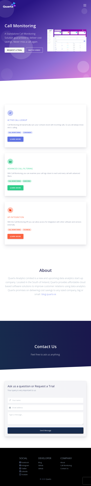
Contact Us (64, 468)
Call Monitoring (66, 465)
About (62, 462)
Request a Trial (14, 50)
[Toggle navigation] (85, 5)
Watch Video (34, 50)
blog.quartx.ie (48, 294)
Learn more (15, 139)
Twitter (24, 468)
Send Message (45, 430)
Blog (40, 462)
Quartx (48, 479)
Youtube (24, 474)
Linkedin (24, 471)
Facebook (25, 462)
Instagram (25, 465)
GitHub (40, 465)
